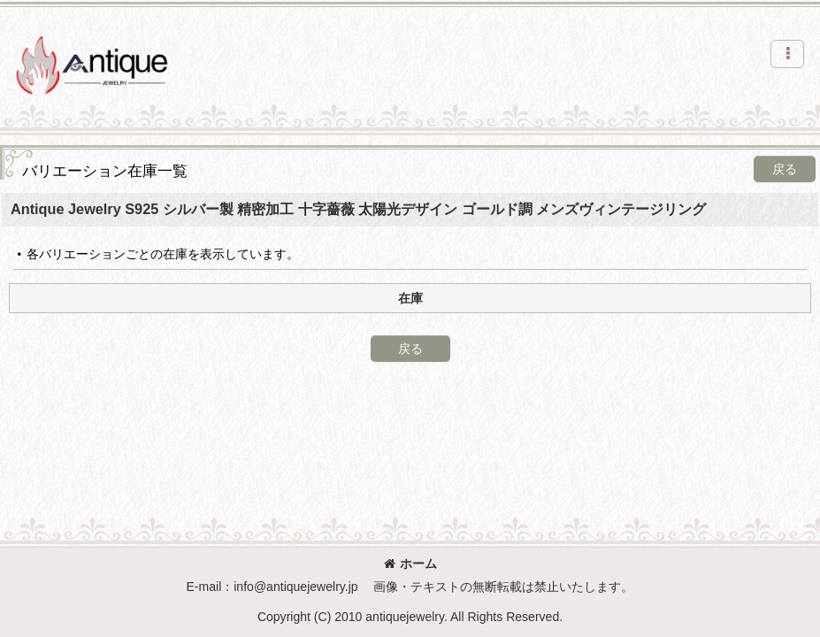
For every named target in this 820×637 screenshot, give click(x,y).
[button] (787, 54)
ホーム (410, 563)
